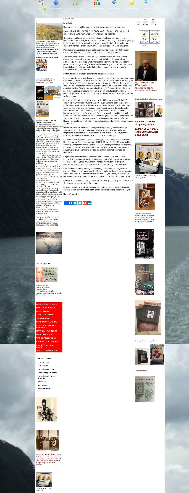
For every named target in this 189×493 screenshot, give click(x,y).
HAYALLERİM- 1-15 (44, 334)
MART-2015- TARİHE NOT (46, 331)
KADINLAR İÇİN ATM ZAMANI (44, 346)
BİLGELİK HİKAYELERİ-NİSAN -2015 (46, 326)
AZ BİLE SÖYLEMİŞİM (45, 315)
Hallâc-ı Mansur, (42, 311)
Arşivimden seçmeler (96, 8)
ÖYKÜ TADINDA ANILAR (46, 308)
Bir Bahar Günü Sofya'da (143, 214)
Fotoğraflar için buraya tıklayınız (47, 49)
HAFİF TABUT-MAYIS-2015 (47, 322)
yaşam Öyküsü (41, 59)
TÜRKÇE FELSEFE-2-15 (46, 338)
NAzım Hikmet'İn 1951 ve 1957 (145, 216)
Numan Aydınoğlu (56, 8)
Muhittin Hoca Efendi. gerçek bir (47, 57)
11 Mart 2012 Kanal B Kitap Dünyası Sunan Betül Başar (147, 132)
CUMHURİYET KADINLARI (47, 342)
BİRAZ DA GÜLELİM (44, 359)
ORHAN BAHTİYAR (44, 389)
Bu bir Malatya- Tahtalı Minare (46, 51)
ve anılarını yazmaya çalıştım (144, 221)
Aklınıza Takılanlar (132, 8)
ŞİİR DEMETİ (42, 382)
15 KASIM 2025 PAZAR (44, 81)
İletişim (146, 8)
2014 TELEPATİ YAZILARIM (47, 351)
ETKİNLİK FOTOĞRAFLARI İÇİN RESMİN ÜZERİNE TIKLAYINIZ (47, 218)
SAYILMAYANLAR (43, 318)
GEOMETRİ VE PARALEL (46, 304)
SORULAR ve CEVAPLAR (75, 8)
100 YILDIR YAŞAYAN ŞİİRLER (47, 373)
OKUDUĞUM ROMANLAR (46, 369)
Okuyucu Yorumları (141, 371)
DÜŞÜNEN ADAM (43, 362)
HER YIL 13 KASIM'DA (44, 221)
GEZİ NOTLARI (43, 365)
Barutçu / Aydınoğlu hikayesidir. (47, 53)
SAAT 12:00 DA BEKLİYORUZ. (46, 223)
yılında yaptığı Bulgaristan (143, 217)
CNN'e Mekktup (44, 15)
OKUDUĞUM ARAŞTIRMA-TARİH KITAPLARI (48, 377)
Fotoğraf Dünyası (114, 8)
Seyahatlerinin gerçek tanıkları (144, 219)
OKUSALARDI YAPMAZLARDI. (47, 225)
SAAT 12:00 (40, 83)
